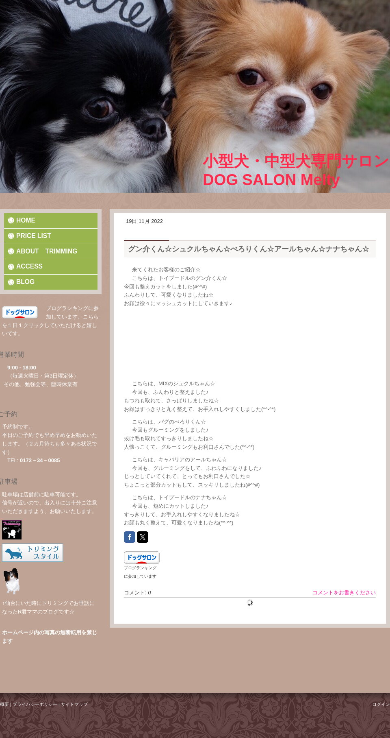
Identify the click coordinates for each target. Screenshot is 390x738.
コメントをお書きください (344, 593)
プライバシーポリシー (35, 704)
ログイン (381, 704)
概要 (4, 704)
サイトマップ (74, 704)
